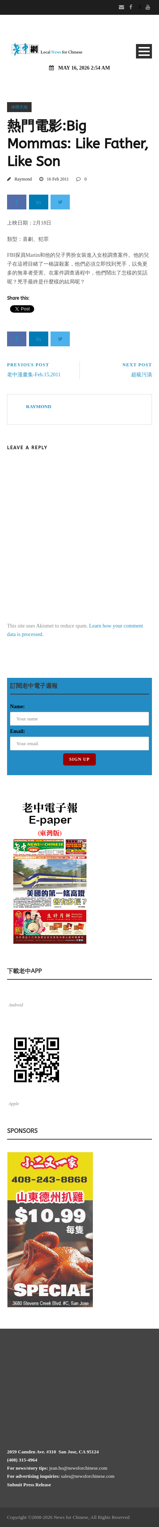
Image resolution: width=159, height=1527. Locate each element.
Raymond (23, 179)
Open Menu (144, 51)
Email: (17, 731)
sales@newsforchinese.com (87, 1476)
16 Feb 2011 (58, 179)
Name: (17, 706)
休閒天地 (19, 107)
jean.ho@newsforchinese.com (78, 1468)
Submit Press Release (29, 1484)
